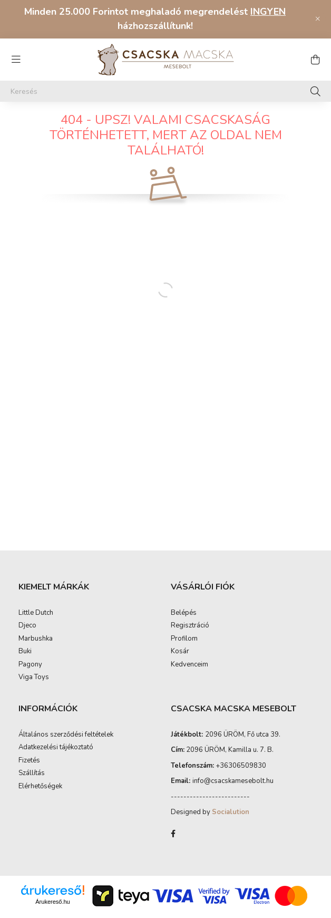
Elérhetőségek (40, 797)
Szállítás (31, 784)
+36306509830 (241, 776)
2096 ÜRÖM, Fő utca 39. (242, 745)
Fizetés (29, 771)
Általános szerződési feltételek (65, 745)
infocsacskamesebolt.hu (233, 791)
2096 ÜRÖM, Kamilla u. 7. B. (230, 760)
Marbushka (35, 649)
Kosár (180, 662)
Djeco (27, 636)
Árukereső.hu (52, 912)
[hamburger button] (15, 59)
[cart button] (315, 59)
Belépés (184, 624)
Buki (25, 662)
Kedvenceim (189, 675)
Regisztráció (190, 636)
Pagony (30, 675)
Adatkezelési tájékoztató (55, 758)
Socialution (230, 822)
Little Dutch (35, 624)
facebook (172, 844)
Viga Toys (33, 688)
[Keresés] (165, 91)
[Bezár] (318, 19)
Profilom (184, 649)
